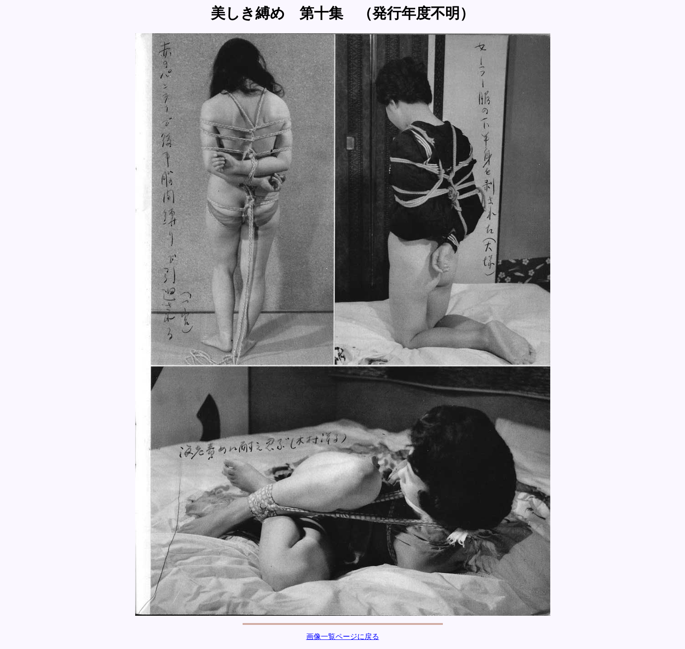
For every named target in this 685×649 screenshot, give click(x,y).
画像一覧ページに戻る (342, 636)
